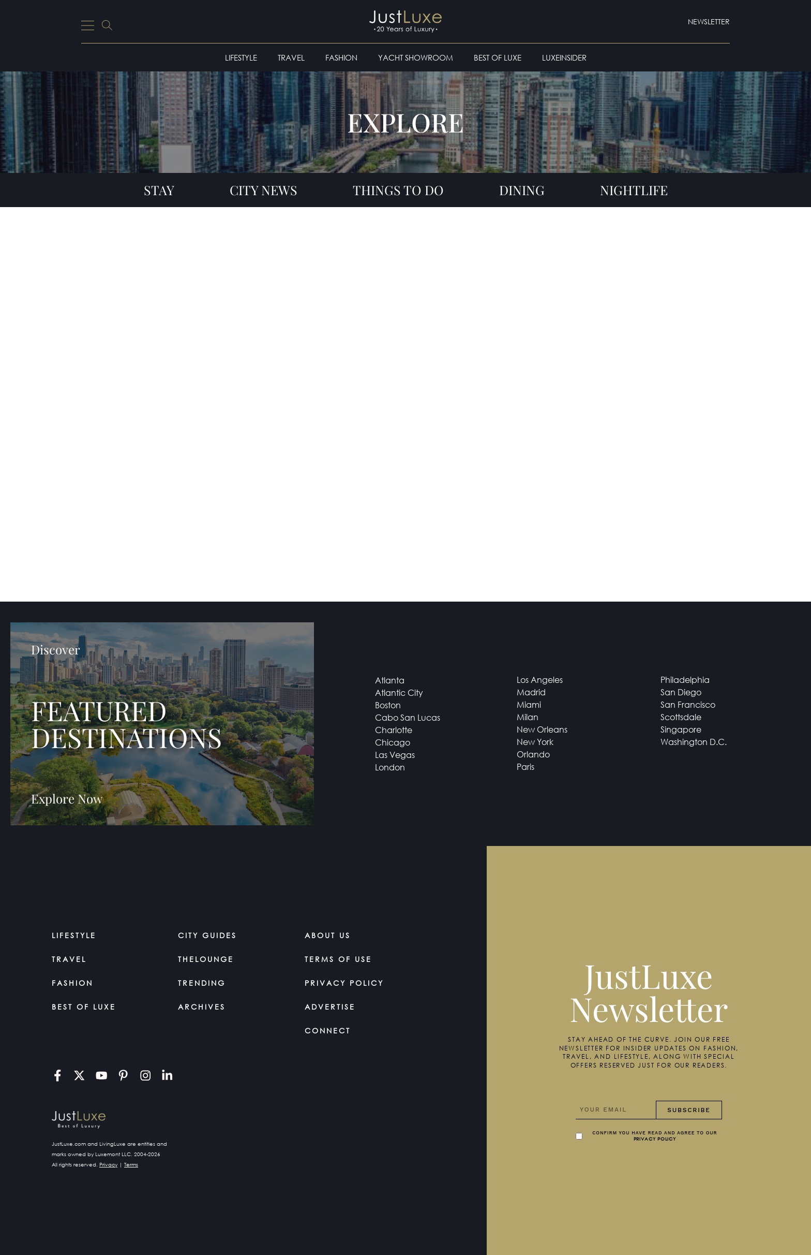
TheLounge (206, 959)
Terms (131, 1165)
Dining (522, 189)
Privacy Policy (344, 983)
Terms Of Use (338, 959)
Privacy (108, 1165)
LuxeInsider (564, 57)
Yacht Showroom (415, 57)
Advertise (330, 1007)
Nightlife (634, 189)
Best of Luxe (497, 57)
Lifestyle (241, 57)
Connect (328, 1030)
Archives (202, 1007)
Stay (159, 189)
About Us (328, 935)
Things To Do (398, 189)
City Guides (207, 935)
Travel (291, 57)
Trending (202, 983)
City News (263, 189)
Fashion (341, 57)
